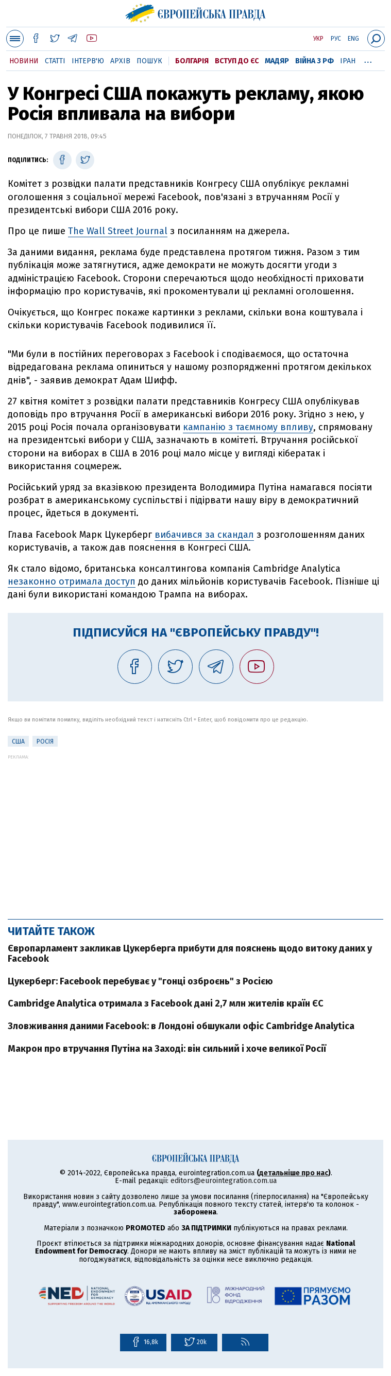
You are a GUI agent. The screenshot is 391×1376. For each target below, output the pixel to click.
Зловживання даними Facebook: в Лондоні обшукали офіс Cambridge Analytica (181, 1026)
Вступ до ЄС (237, 61)
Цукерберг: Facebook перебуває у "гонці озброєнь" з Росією (140, 981)
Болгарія (192, 61)
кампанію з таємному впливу (248, 427)
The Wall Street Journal (117, 231)
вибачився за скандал (204, 534)
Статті (55, 61)
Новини (24, 61)
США (18, 741)
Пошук (149, 61)
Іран (347, 61)
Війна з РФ (314, 61)
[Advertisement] (195, 832)
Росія (45, 741)
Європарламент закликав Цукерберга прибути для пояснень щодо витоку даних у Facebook (190, 953)
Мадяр (277, 61)
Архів (120, 61)
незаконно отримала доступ (71, 581)
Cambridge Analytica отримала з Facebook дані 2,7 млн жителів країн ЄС (166, 1003)
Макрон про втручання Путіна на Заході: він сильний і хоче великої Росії (167, 1048)
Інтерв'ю (88, 61)
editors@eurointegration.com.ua (224, 1180)
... (368, 59)
